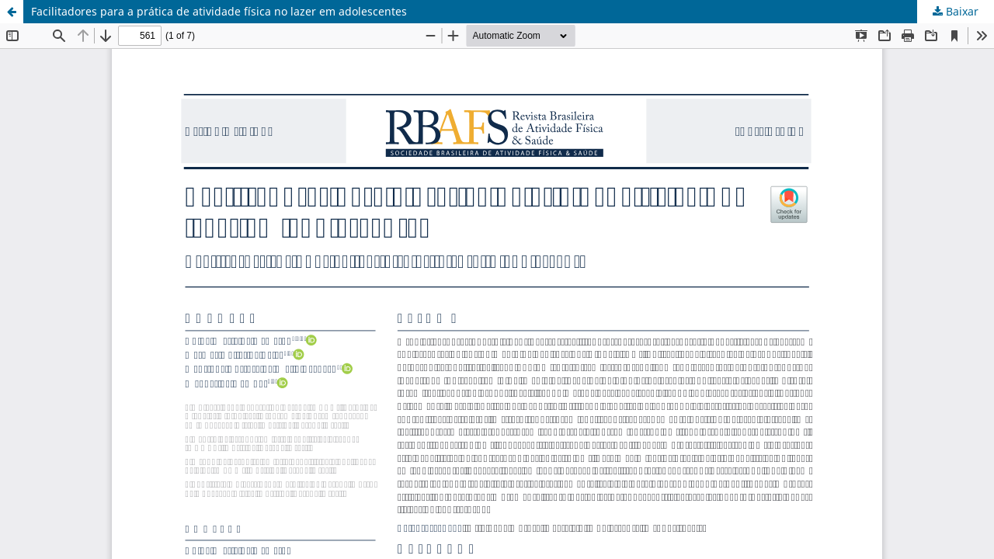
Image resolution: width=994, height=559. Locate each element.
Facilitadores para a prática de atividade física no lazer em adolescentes (219, 11)
